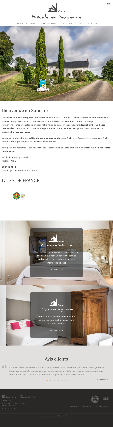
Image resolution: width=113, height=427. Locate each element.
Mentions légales (50, 416)
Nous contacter (88, 23)
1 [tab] (47, 380)
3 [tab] (54, 380)
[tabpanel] (56, 374)
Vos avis (67, 23)
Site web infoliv (63, 416)
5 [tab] (62, 380)
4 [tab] (58, 380)
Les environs (49, 23)
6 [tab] (66, 380)
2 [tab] (51, 380)
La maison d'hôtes (26, 23)
